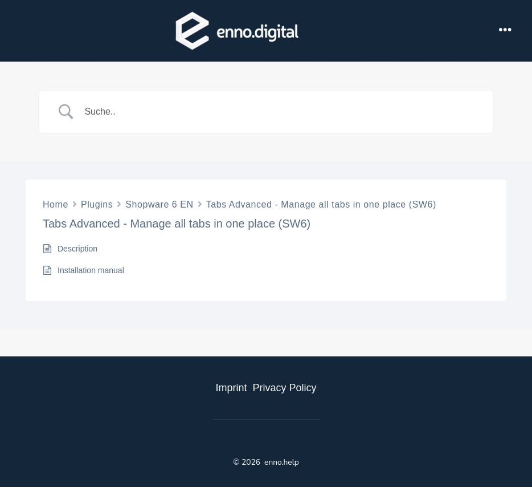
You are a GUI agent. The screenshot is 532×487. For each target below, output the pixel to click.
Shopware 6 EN (159, 204)
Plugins (97, 204)
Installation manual (91, 270)
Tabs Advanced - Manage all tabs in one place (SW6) (321, 204)
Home (55, 204)
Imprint (231, 387)
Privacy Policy (284, 387)
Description (77, 248)
